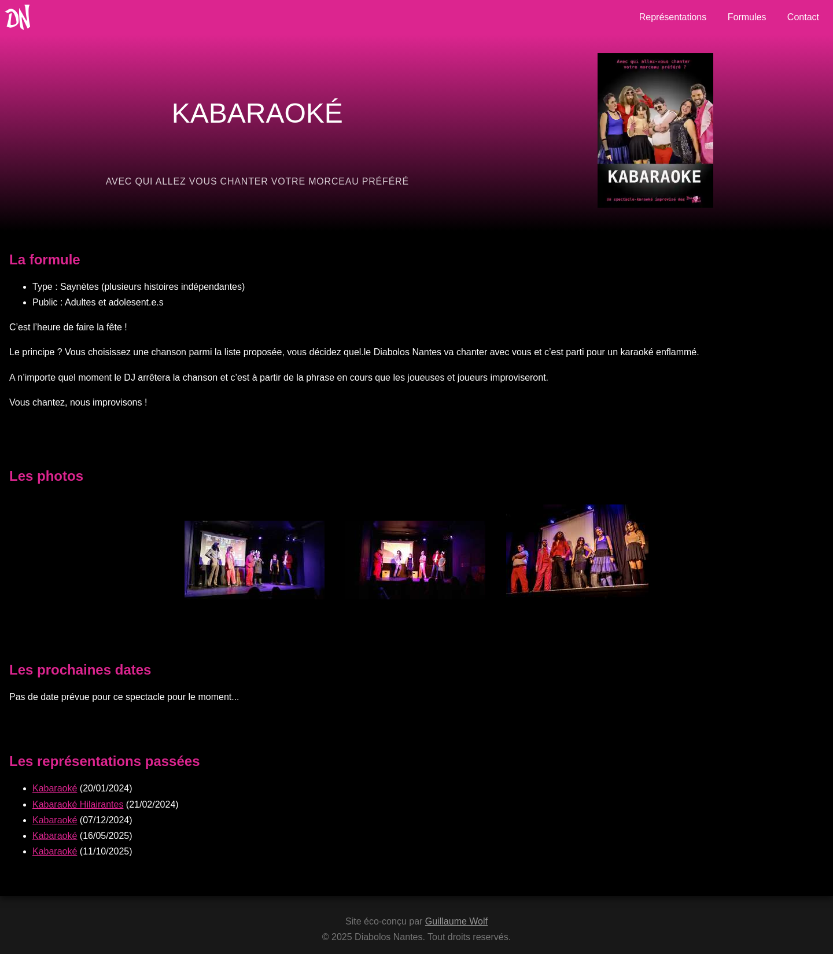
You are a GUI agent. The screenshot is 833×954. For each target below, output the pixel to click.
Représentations (673, 17)
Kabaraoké (54, 788)
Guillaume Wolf (456, 921)
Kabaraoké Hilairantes (77, 804)
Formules (747, 17)
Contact (803, 17)
